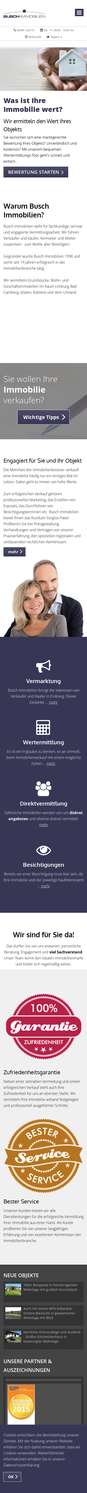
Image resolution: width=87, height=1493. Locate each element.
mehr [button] (13, 551)
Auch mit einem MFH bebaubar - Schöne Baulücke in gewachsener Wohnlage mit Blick (49, 1313)
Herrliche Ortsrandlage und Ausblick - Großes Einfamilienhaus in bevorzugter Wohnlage (52, 1336)
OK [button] (11, 1476)
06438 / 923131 (26, 30)
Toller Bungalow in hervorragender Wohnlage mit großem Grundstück (50, 1287)
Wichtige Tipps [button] (41, 417)
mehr (53, 702)
